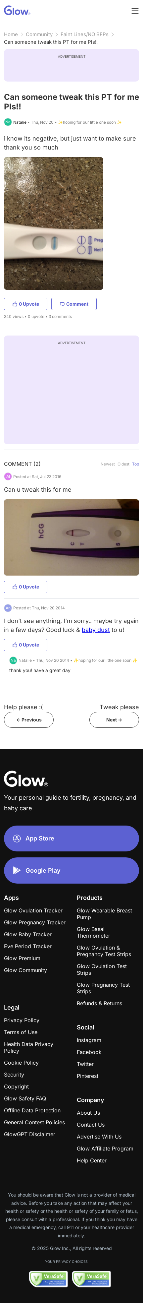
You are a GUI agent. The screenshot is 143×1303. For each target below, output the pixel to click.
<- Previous (29, 719)
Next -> (114, 719)
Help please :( (23, 707)
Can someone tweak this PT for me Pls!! (51, 42)
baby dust (96, 629)
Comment (74, 304)
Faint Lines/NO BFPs (85, 34)
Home (11, 34)
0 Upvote (25, 304)
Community (39, 34)
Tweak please (119, 707)
